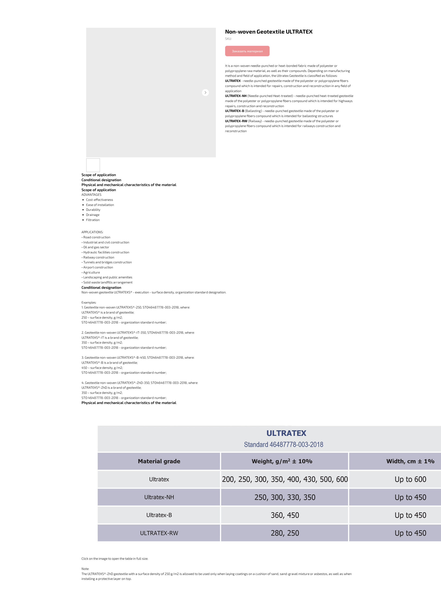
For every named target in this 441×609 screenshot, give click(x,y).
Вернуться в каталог (24, 7)
